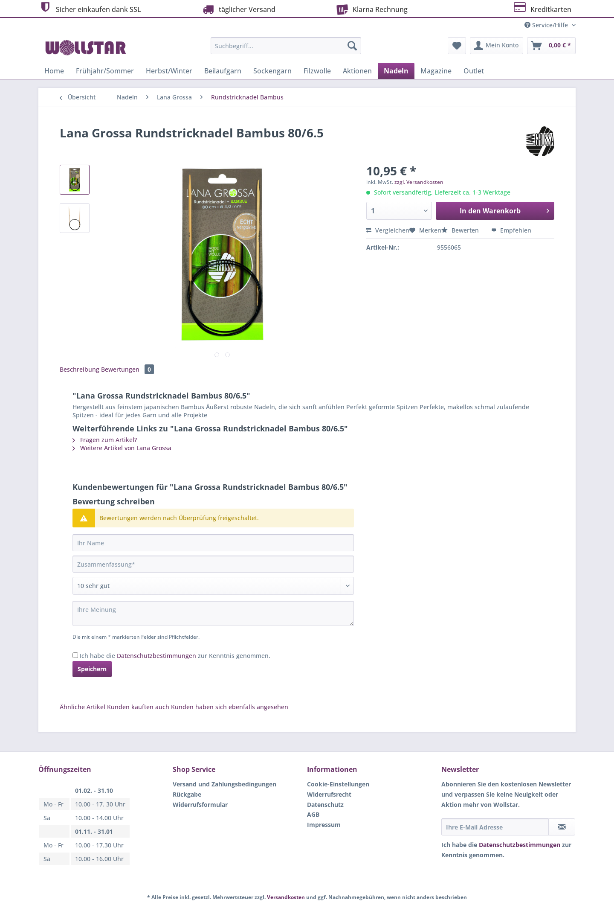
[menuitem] (286, 49)
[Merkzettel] (457, 45)
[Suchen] (352, 45)
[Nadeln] (396, 71)
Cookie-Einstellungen (338, 784)
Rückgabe (187, 794)
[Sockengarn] (272, 71)
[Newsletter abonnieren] (561, 826)
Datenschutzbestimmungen (156, 656)
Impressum (324, 825)
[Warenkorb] (551, 45)
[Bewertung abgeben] (213, 586)
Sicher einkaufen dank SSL (89, 8)
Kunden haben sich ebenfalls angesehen (229, 707)
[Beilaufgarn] (222, 71)
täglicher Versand (238, 9)
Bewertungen (127, 369)
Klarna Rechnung (370, 9)
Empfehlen (511, 230)
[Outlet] (474, 71)
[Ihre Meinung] (213, 613)
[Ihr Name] (213, 542)
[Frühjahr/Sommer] (105, 71)
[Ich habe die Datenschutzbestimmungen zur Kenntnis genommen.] (75, 655)
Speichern (92, 669)
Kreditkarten (542, 8)
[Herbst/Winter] (169, 71)
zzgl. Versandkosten (418, 182)
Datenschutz (325, 804)
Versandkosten (286, 897)
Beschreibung (79, 369)
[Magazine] (436, 71)
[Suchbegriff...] (286, 45)
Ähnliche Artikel (82, 707)
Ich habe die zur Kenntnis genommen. (175, 656)
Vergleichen (387, 230)
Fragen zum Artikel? (104, 440)
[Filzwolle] (317, 71)
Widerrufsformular (200, 804)
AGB (313, 814)
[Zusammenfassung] (213, 564)
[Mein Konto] (496, 45)
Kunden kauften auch (138, 707)
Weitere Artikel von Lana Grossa (121, 448)
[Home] (54, 71)
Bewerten (461, 230)
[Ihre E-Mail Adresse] (495, 826)
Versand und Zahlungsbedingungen (224, 784)
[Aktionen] (357, 71)
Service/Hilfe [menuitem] (547, 25)
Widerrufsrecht (329, 794)
